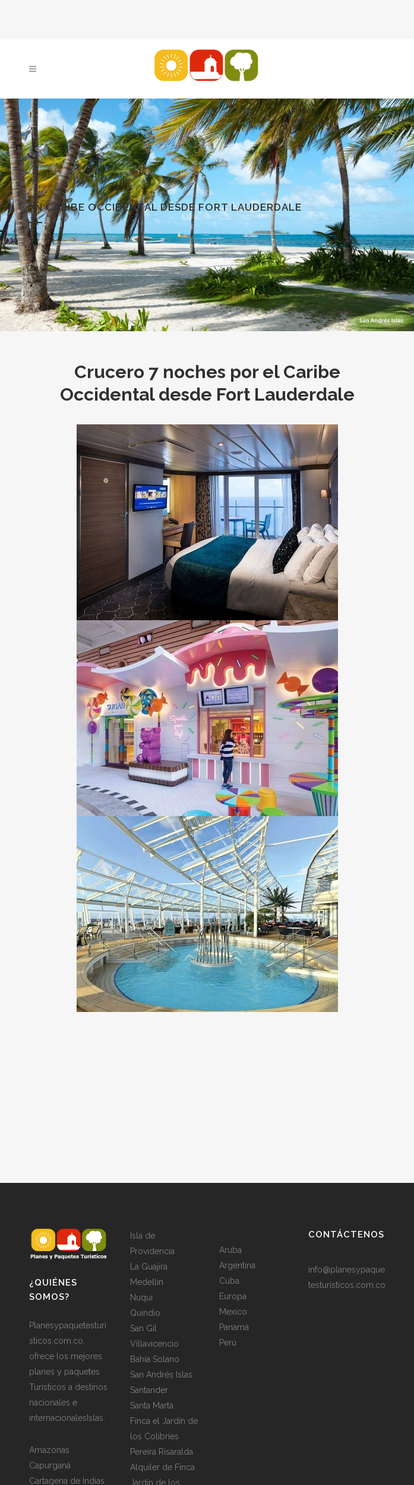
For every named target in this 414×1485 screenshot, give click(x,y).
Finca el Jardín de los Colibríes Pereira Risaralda (164, 1436)
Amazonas (49, 1450)
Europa (232, 1296)
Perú (227, 1342)
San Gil (143, 1328)
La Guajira (149, 1266)
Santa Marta (151, 1405)
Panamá (234, 1327)
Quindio (145, 1313)
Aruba (230, 1250)
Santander (149, 1390)
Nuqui (141, 1297)
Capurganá (50, 1465)
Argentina (237, 1265)
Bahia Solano (154, 1359)
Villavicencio (154, 1343)
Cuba (229, 1281)
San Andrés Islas (161, 1374)
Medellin (146, 1282)
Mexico (233, 1311)
